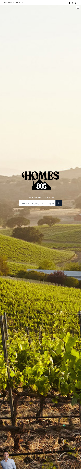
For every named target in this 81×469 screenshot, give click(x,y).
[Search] (37, 203)
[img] (69, 2)
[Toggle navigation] (78, 7)
